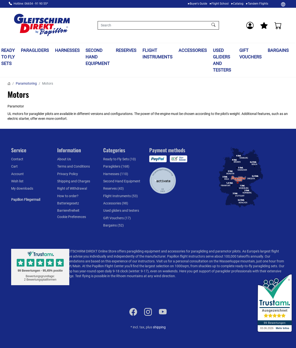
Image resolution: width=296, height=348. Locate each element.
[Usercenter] (250, 25)
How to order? (67, 196)
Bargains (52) (113, 225)
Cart (14, 166)
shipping (159, 327)
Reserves (126, 50)
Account (17, 174)
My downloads (22, 188)
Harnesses (67, 50)
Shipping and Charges (73, 181)
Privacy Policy (67, 174)
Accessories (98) (115, 203)
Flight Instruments (157, 53)
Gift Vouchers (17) (117, 218)
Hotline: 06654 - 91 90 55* (31, 3)
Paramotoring (26, 83)
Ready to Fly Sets (8, 57)
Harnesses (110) (115, 174)
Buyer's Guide (198, 3)
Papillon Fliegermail (25, 200)
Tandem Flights (258, 3)
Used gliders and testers (222, 60)
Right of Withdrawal (72, 188)
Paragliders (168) (116, 166)
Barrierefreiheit (68, 210)
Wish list (17, 181)
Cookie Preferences (71, 217)
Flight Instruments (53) (120, 196)
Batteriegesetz (68, 203)
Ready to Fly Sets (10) (119, 159)
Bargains (278, 50)
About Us (64, 159)
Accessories (193, 50)
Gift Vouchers (250, 53)
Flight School (220, 3)
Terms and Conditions (73, 166)
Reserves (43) (113, 188)
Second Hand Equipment (98, 57)
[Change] (283, 4)
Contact (17, 159)
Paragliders (35, 50)
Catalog (238, 3)
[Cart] (278, 25)
